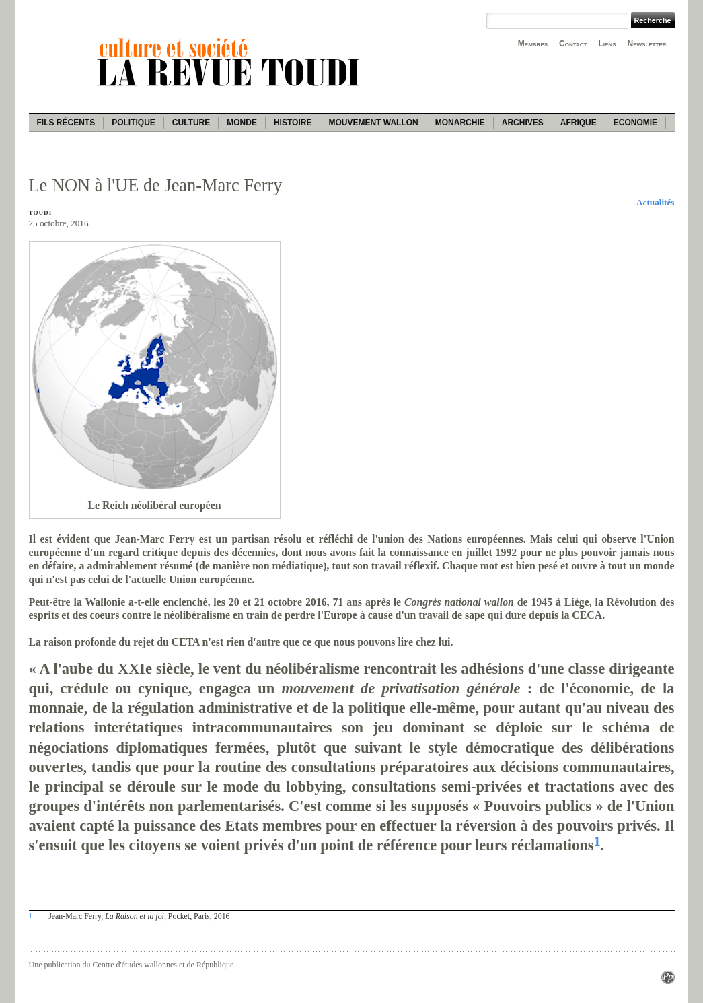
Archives (523, 122)
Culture (191, 122)
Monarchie (460, 122)
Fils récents (66, 122)
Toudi (40, 212)
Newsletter (647, 43)
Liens (607, 43)
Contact (573, 43)
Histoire (292, 122)
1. (31, 915)
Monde (242, 122)
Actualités (655, 202)
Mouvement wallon (373, 122)
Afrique (578, 122)
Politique (133, 122)
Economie (635, 122)
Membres (533, 43)
